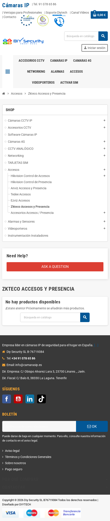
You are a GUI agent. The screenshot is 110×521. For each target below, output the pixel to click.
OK (92, 426)
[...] (96, 345)
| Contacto (9, 17)
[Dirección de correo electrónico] (39, 426)
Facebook (6, 399)
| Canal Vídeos (79, 12)
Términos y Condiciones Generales (28, 457)
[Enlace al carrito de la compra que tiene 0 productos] (99, 15)
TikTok (41, 399)
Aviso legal (12, 450)
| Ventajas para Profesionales (22, 12)
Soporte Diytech (56, 12)
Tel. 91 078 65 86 (44, 4)
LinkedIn (29, 399)
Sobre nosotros (15, 463)
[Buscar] (86, 36)
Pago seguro (13, 469)
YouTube (18, 399)
